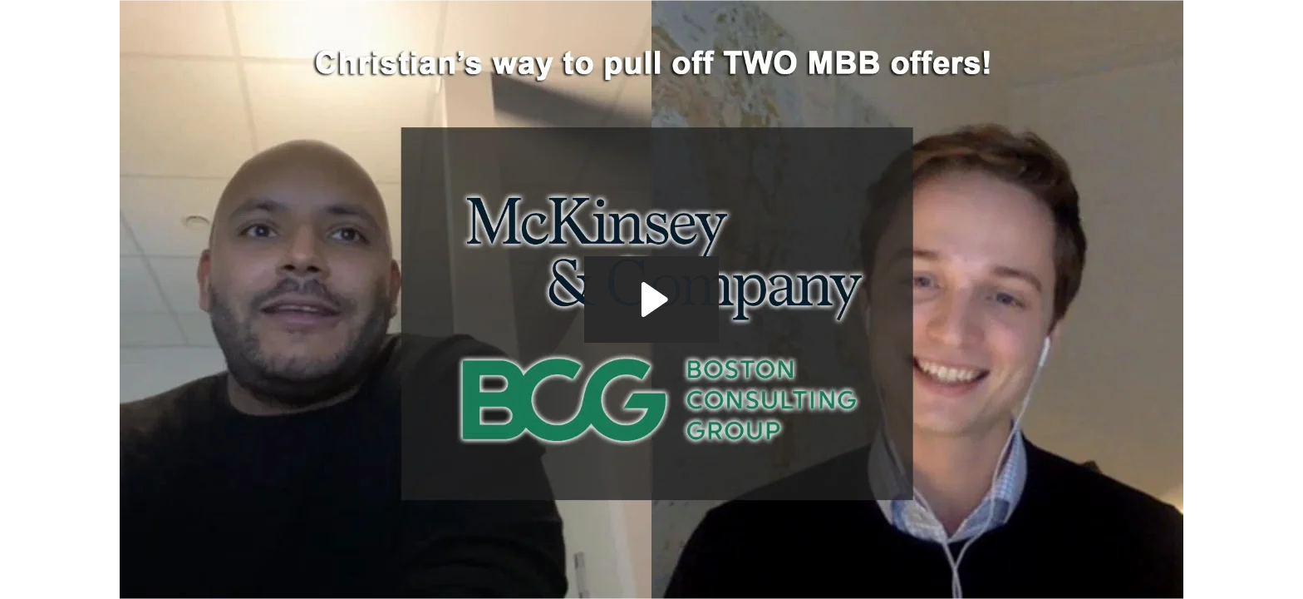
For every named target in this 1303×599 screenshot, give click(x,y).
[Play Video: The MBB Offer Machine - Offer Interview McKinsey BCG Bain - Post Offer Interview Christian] (652, 299)
